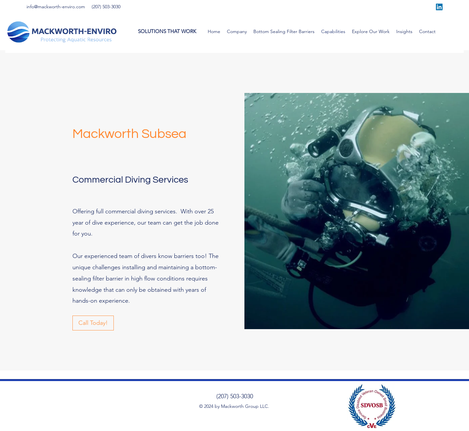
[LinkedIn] (439, 7)
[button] (237, 31)
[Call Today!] (93, 323)
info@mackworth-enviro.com (55, 7)
